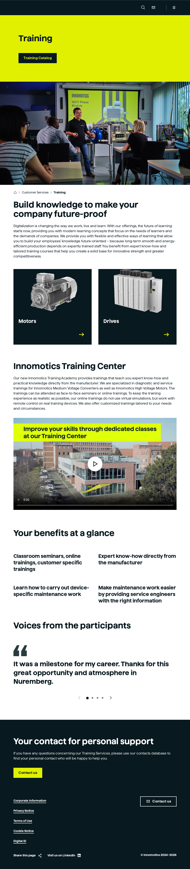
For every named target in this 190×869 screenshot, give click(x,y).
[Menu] (174, 7)
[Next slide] (111, 697)
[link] (15, 192)
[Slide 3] (97, 697)
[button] (143, 7)
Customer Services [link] (35, 192)
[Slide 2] (92, 697)
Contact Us (153, 7)
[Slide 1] (87, 697)
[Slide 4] (102, 697)
